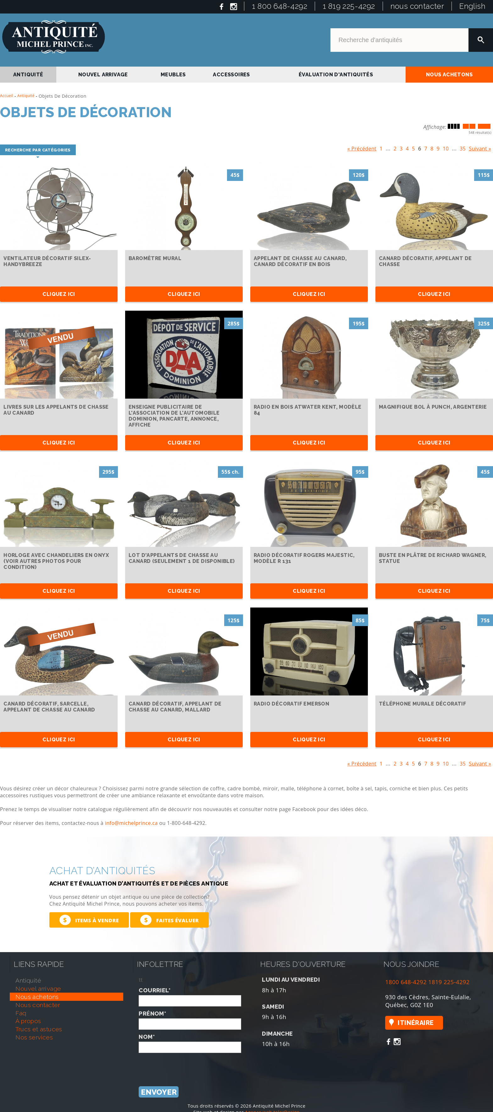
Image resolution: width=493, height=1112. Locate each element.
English (472, 6)
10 (446, 147)
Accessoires (231, 75)
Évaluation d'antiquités (336, 75)
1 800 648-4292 (279, 6)
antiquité (28, 75)
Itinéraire (416, 1023)
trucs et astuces (38, 1029)
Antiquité (26, 95)
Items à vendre (89, 920)
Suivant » (480, 147)
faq (20, 1013)
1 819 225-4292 (349, 6)
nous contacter (417, 6)
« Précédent (362, 147)
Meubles (173, 75)
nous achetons (449, 75)
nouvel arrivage (103, 75)
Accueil (6, 95)
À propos (28, 1020)
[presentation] (186, 1065)
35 (463, 147)
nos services (34, 1037)
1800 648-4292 (406, 982)
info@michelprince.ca (131, 823)
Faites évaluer (169, 920)
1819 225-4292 (449, 982)
